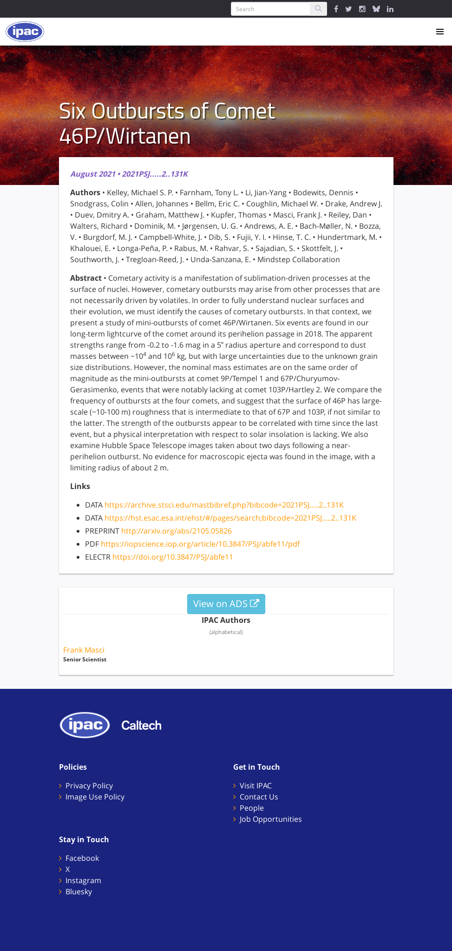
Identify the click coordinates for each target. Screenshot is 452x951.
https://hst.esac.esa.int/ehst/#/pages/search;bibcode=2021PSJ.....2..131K (230, 518)
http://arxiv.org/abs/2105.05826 (176, 531)
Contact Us (259, 797)
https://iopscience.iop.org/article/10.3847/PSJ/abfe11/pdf (200, 544)
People (252, 808)
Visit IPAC (256, 785)
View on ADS (226, 603)
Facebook (82, 858)
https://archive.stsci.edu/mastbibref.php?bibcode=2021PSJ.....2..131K (224, 505)
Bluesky (79, 891)
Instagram (83, 880)
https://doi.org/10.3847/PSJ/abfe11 (172, 557)
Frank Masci (84, 650)
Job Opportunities (271, 819)
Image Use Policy (95, 797)
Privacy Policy (89, 785)
